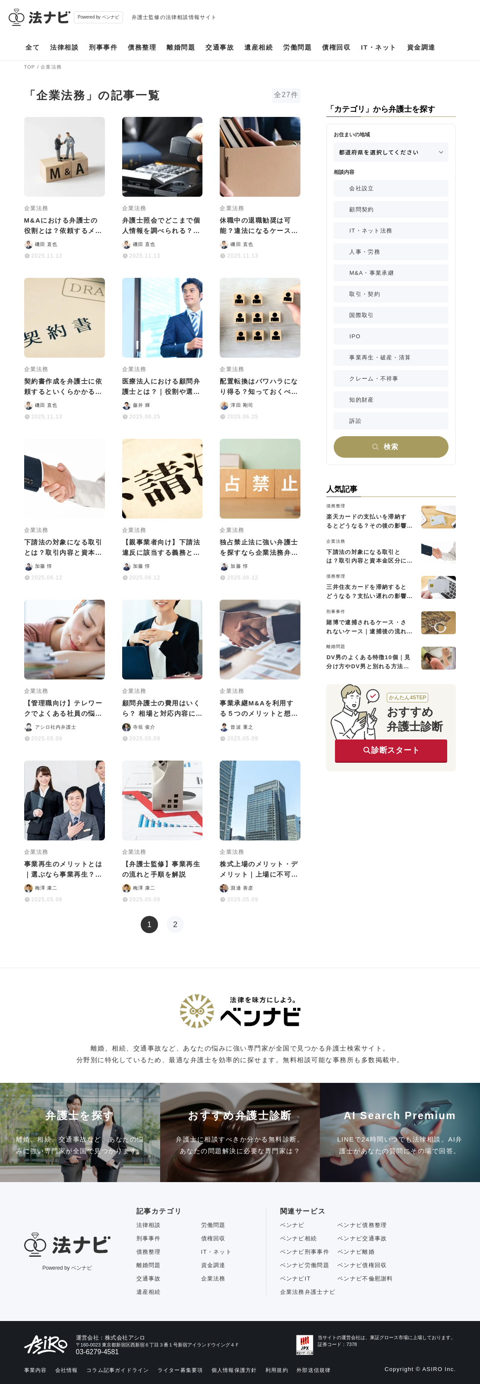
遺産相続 (258, 47)
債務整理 (142, 47)
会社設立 (361, 188)
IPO (354, 336)
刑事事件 (103, 47)
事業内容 (35, 1370)
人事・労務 (364, 251)
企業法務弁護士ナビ (308, 1292)
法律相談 (64, 47)
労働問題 (297, 47)
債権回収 (336, 47)
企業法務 (213, 1278)
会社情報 (66, 1370)
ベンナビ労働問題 (304, 1265)
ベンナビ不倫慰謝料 (365, 1278)
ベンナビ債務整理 (362, 1225)
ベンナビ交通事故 (362, 1238)
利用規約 (276, 1370)
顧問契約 (361, 209)
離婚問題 (181, 47)
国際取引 (361, 315)
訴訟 (355, 421)
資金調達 (421, 47)
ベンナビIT (295, 1278)
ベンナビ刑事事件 (304, 1252)
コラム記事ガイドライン (117, 1370)
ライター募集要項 (180, 1370)
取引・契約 (364, 294)
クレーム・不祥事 (373, 378)
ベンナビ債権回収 (362, 1265)
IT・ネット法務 (370, 230)
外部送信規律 (314, 1370)
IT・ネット (378, 47)
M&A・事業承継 (371, 273)
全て (32, 47)
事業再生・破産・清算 (380, 357)
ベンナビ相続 (298, 1238)
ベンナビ (292, 1225)
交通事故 (219, 47)
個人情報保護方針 (234, 1370)
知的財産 (361, 399)
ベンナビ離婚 (356, 1252)
